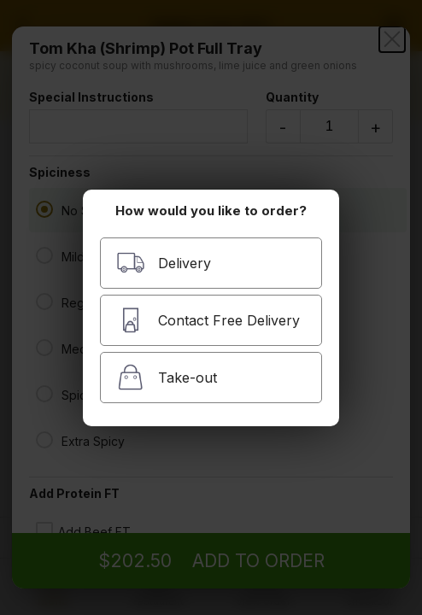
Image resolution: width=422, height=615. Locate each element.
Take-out (166, 377)
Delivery (163, 262)
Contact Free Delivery (208, 320)
